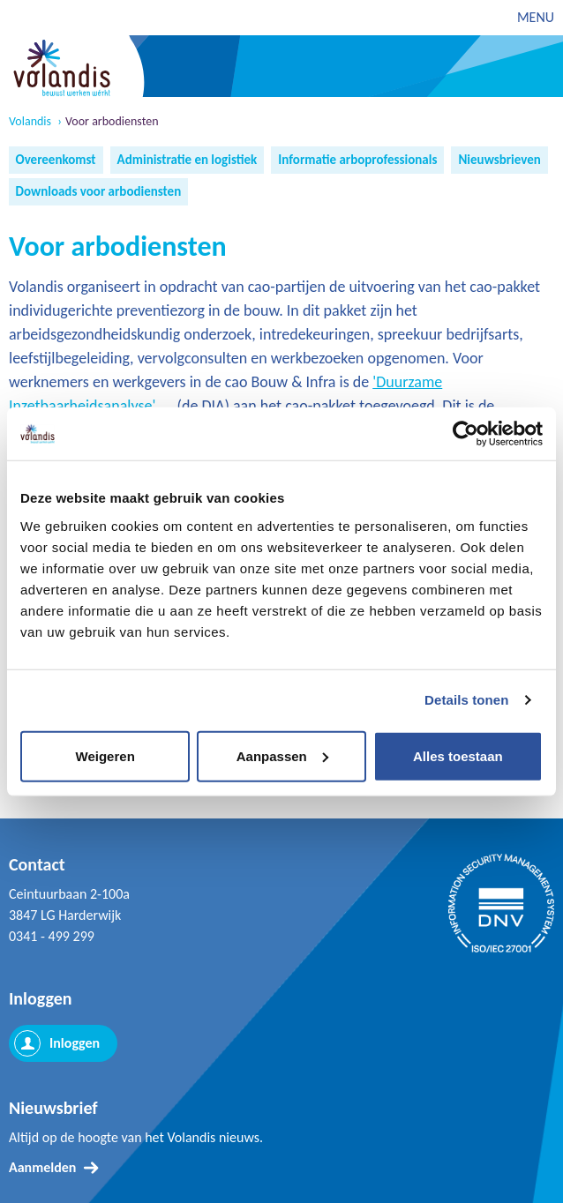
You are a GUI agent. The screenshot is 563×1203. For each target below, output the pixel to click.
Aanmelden (42, 1167)
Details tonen (466, 699)
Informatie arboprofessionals (357, 160)
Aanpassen (282, 755)
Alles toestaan (458, 755)
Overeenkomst (56, 160)
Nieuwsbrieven (499, 160)
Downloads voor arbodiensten (99, 191)
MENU (535, 17)
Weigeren (105, 755)
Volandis (30, 122)
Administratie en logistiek (187, 160)
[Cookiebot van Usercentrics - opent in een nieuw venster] (465, 434)
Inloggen (74, 1043)
